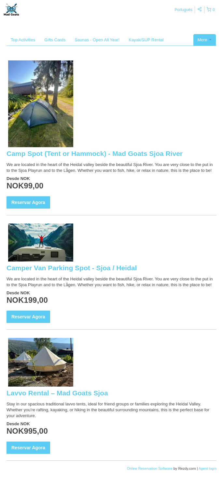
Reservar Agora (28, 202)
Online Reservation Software (150, 468)
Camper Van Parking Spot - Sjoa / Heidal (72, 268)
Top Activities (23, 39)
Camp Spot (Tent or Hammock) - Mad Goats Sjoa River (95, 153)
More (205, 39)
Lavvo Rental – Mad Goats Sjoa (57, 393)
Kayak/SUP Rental (146, 39)
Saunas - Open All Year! (97, 39)
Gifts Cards (54, 39)
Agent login (207, 468)
